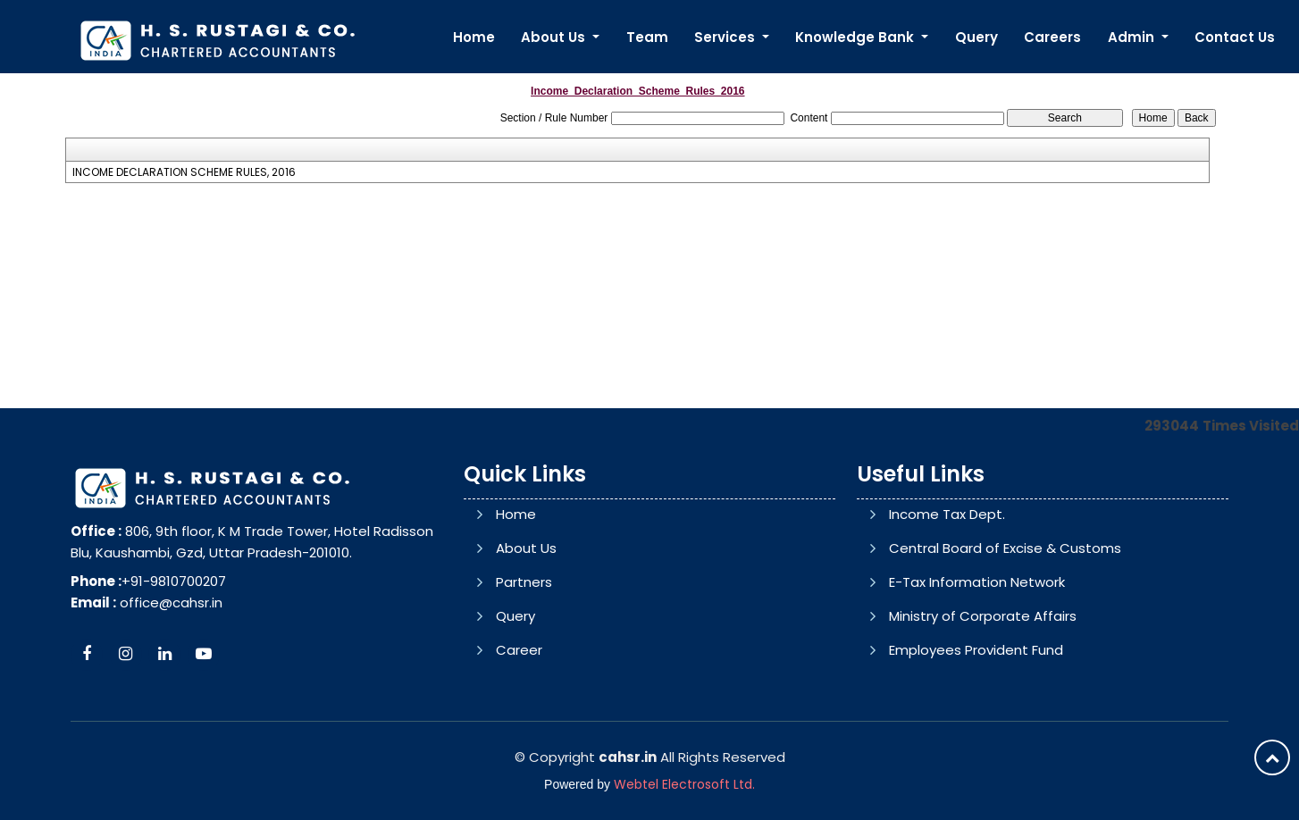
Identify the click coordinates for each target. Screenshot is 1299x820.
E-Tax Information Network (977, 582)
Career (519, 650)
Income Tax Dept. (947, 514)
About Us (526, 548)
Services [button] (726, 37)
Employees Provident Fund (976, 650)
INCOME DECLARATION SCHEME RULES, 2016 (184, 172)
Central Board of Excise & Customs (1005, 548)
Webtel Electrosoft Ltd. (684, 784)
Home (474, 37)
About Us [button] (555, 37)
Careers (1052, 37)
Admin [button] (1133, 37)
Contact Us (1234, 37)
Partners (524, 582)
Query (976, 37)
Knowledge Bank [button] (856, 37)
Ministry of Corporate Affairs (983, 616)
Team (647, 37)
